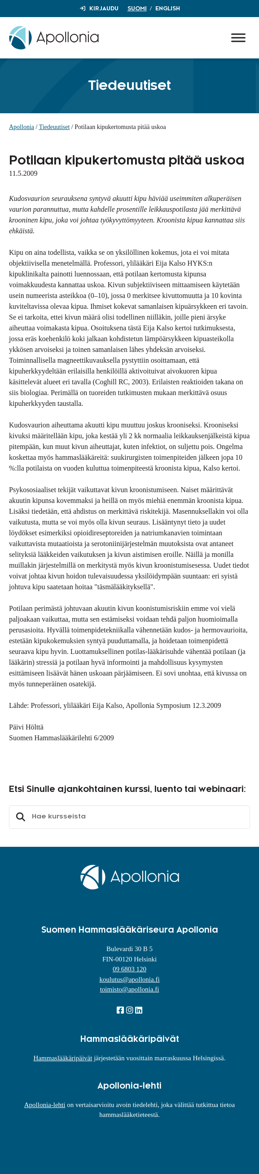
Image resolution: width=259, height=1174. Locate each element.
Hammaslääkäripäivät (63, 1058)
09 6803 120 (129, 969)
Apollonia (21, 127)
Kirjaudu (104, 8)
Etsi (19, 817)
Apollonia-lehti (45, 1104)
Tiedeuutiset (54, 127)
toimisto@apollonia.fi (129, 989)
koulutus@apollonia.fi (129, 979)
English (167, 8)
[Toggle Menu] (238, 37)
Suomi (137, 8)
